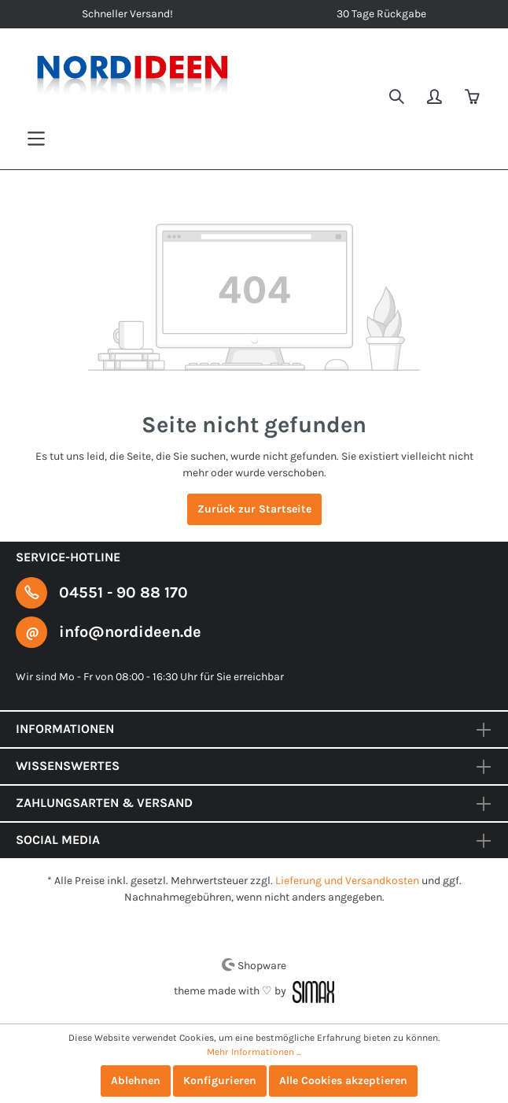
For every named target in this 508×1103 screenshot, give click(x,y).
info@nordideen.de (130, 632)
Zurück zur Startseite (254, 509)
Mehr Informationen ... (254, 1051)
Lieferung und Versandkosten (347, 880)
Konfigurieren (219, 1080)
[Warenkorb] (473, 98)
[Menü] (36, 139)
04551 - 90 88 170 (123, 592)
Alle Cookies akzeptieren (343, 1080)
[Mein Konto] (436, 98)
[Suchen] (398, 98)
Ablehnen (135, 1080)
